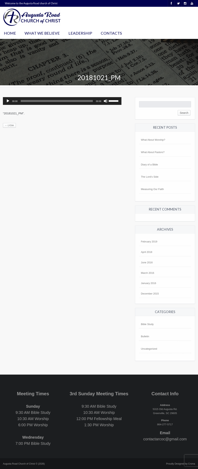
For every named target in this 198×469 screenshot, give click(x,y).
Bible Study (147, 324)
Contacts (111, 33)
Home (10, 33)
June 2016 (147, 262)
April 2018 (146, 252)
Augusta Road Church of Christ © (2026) (24, 463)
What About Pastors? (153, 152)
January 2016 (148, 283)
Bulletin (145, 336)
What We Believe (42, 33)
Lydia (9, 125)
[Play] (8, 101)
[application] (62, 101)
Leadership (80, 33)
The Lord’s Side (150, 176)
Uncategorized (149, 348)
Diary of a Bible (149, 164)
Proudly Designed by (180, 463)
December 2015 (150, 293)
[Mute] (106, 101)
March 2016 (147, 272)
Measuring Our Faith (152, 189)
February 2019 (149, 241)
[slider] (57, 101)
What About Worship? (153, 139)
